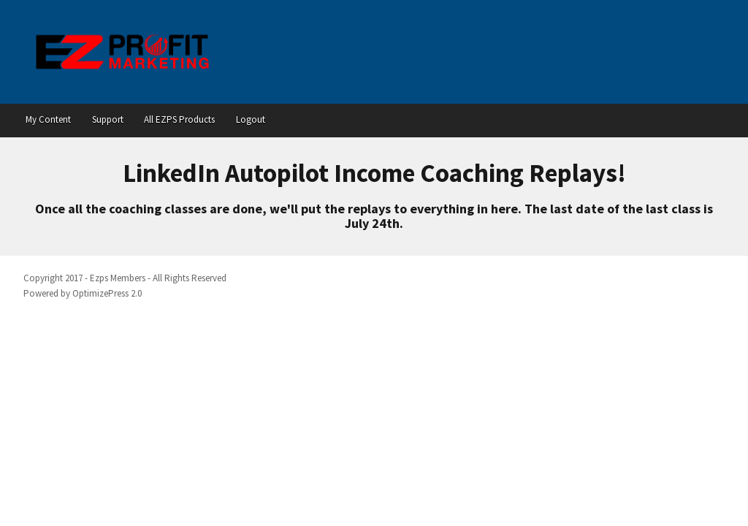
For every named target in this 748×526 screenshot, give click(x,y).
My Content (48, 119)
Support (107, 119)
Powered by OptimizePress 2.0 (82, 293)
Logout (250, 119)
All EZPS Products (179, 119)
